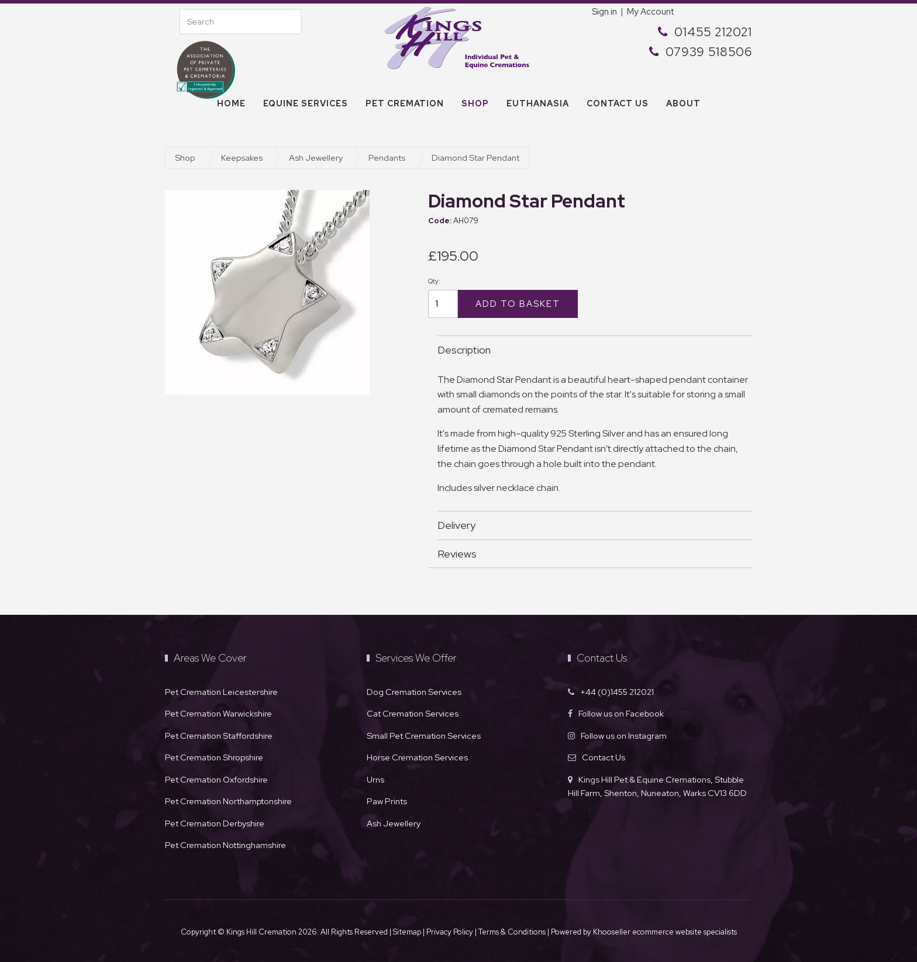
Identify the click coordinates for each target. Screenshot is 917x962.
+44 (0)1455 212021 (617, 691)
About (683, 103)
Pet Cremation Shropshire (214, 757)
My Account (650, 12)
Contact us (618, 103)
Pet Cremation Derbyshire (214, 823)
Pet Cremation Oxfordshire (216, 779)
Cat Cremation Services (412, 713)
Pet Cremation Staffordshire (219, 735)
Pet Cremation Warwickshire (218, 713)
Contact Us (603, 757)
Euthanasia (537, 103)
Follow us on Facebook (621, 713)
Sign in (604, 12)
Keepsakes (242, 157)
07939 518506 (709, 52)
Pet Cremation (405, 103)
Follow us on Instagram (624, 735)
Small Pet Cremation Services (424, 735)
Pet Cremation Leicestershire (221, 691)
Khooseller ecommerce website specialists (665, 932)
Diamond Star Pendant (475, 157)
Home (231, 103)
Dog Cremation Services (414, 691)
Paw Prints (387, 801)
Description (588, 350)
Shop (475, 103)
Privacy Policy (449, 932)
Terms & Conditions (512, 932)
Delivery (588, 525)
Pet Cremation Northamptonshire (228, 801)
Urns (375, 779)
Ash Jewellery (316, 157)
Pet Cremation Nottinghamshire (225, 844)
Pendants (386, 157)
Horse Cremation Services (417, 757)
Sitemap (407, 932)
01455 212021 (713, 32)
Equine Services (305, 103)
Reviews (588, 553)
